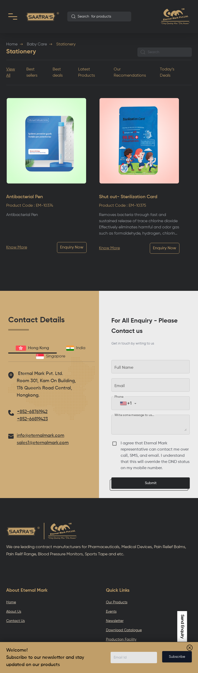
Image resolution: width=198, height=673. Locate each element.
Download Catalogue (124, 630)
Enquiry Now (71, 247)
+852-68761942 (32, 412)
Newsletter (114, 621)
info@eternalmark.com (40, 435)
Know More (16, 247)
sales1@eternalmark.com (43, 442)
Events (111, 611)
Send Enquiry (182, 626)
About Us (13, 611)
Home (12, 44)
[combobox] (99, 16)
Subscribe (177, 657)
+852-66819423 (32, 419)
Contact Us (15, 621)
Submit (150, 483)
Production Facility (121, 639)
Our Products (116, 602)
